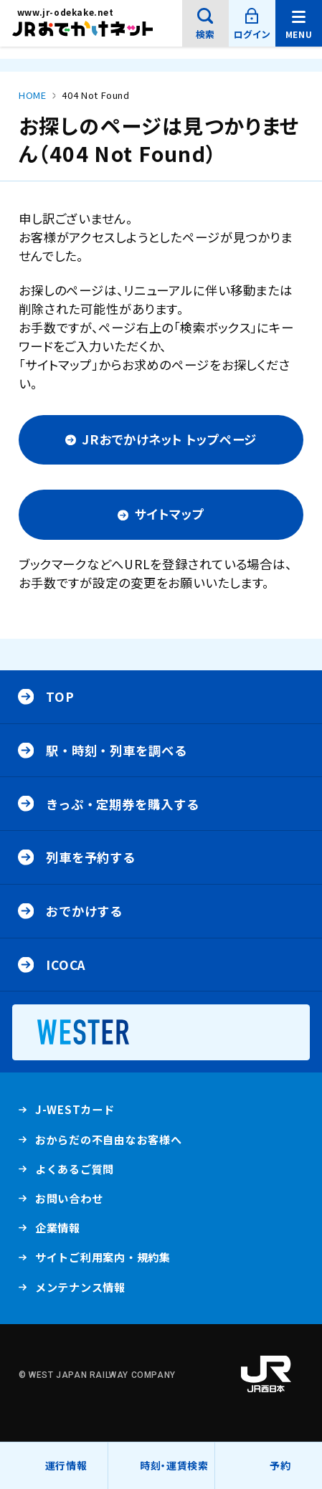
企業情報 (57, 1230)
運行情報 (66, 1473)
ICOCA (66, 965)
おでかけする (84, 911)
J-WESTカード (75, 1112)
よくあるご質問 (74, 1172)
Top (60, 696)
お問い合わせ (69, 1198)
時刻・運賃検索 (174, 1465)
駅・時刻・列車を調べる (116, 750)
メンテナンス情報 (80, 1290)
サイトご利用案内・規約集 (103, 1257)
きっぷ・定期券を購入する (122, 804)
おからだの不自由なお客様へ (108, 1139)
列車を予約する (91, 857)
